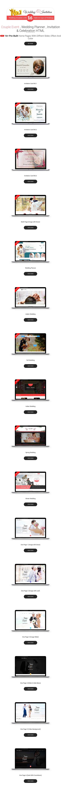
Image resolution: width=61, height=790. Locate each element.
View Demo (30, 89)
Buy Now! (30, 43)
